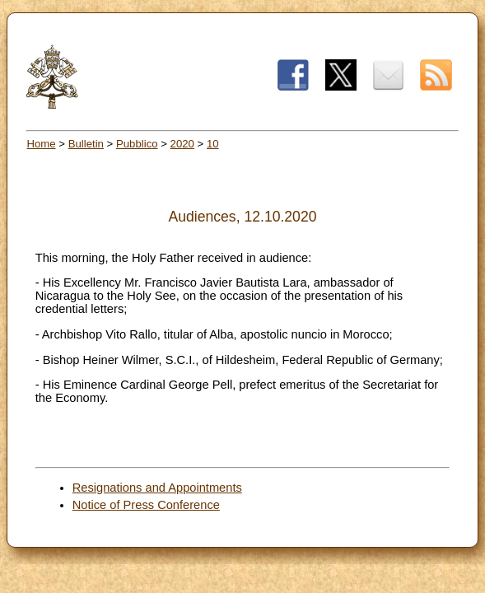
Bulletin (86, 144)
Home (40, 144)
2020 (182, 144)
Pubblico (137, 144)
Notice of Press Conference (146, 504)
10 (213, 144)
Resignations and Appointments (157, 487)
